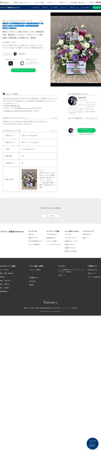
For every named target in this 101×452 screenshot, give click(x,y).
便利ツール (61, 275)
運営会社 (26, 308)
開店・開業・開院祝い (7, 273)
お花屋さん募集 (34, 308)
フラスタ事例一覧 (52, 234)
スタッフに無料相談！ (92, 443)
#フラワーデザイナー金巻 (33, 23)
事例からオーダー (33, 237)
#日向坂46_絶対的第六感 (11, 106)
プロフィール (72, 108)
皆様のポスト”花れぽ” (71, 251)
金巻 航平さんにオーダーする (23, 70)
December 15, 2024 (32, 111)
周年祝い (3, 277)
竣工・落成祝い (5, 288)
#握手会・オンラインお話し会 (17, 23)
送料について (92, 273)
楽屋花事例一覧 (51, 237)
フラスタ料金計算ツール (35, 241)
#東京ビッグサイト (19, 25)
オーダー (96, 7)
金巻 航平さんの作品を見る (86, 134)
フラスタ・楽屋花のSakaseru (10, 7)
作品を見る (72, 112)
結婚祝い (32, 285)
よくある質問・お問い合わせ (77, 2)
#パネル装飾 (13, 28)
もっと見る (50, 215)
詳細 (31, 20)
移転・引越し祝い (5, 280)
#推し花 (11, 25)
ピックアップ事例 (52, 241)
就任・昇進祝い (5, 284)
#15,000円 (5, 23)
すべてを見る (4, 269)
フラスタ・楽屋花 (39, 2)
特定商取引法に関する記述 (52, 308)
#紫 (42, 23)
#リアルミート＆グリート (31, 25)
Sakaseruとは (87, 234)
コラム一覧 (68, 234)
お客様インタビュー (70, 244)
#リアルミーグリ (8, 108)
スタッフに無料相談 (94, 277)
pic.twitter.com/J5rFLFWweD (31, 108)
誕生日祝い (32, 281)
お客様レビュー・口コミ (71, 241)
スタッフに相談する (34, 244)
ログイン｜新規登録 (95, 2)
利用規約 (42, 308)
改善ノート (86, 237)
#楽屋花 (5, 25)
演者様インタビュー (70, 248)
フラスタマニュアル (70, 237)
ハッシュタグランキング (53, 244)
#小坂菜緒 (5, 28)
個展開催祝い (4, 291)
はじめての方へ (36, 7)
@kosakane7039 (17, 98)
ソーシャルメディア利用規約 (69, 308)
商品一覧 (45, 7)
